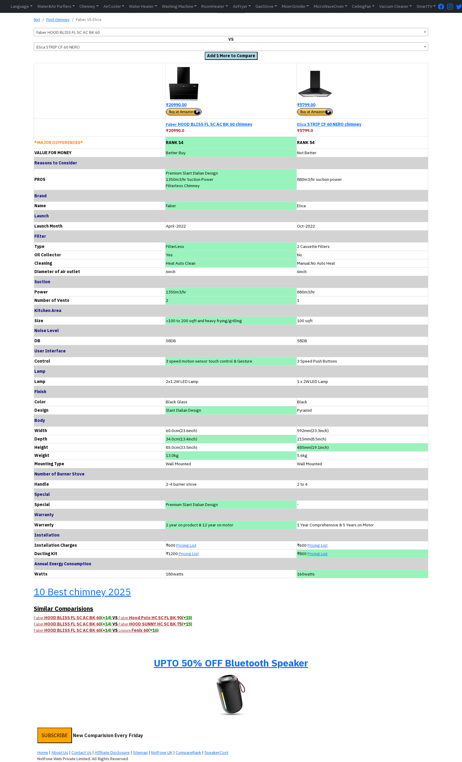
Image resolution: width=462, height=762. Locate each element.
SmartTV (424, 6)
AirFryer (240, 6)
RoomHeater (212, 6)
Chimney (87, 6)
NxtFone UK (161, 752)
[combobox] (231, 32)
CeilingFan (361, 6)
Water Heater (141, 6)
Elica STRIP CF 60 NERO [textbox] (58, 47)
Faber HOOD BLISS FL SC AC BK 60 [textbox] (68, 32)
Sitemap (140, 752)
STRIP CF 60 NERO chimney (329, 124)
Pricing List (186, 545)
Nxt (37, 19)
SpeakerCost (216, 752)
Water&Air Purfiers (54, 6)
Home (42, 752)
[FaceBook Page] (442, 6)
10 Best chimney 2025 (82, 591)
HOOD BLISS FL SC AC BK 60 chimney (209, 124)
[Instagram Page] (451, 6)
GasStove (264, 6)
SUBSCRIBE (55, 735)
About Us (59, 752)
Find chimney (58, 19)
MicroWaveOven (329, 6)
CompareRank (188, 752)
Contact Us (81, 752)
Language (20, 6)
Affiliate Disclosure (112, 752)
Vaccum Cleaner (394, 6)
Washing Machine (177, 6)
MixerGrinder (294, 6)
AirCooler (112, 6)
